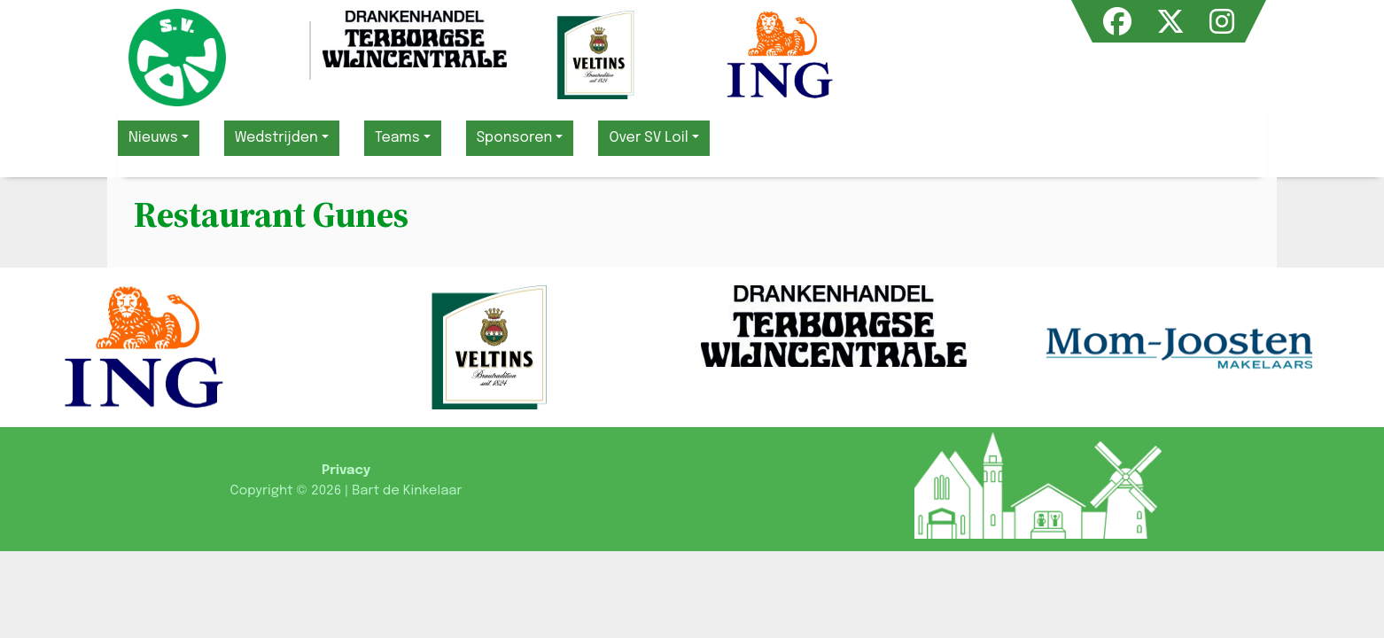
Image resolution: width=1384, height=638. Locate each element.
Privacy (346, 470)
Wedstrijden (276, 137)
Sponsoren (515, 137)
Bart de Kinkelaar (407, 491)
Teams (397, 137)
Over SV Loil (648, 137)
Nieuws (153, 137)
